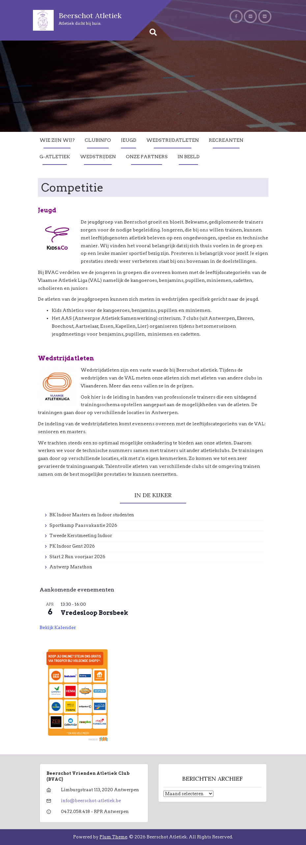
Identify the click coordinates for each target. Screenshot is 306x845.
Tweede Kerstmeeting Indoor (80, 535)
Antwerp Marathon (70, 566)
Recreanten (226, 140)
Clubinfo (98, 140)
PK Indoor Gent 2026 (72, 546)
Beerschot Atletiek (90, 15)
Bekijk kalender (58, 627)
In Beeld (189, 156)
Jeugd (128, 140)
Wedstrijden (98, 156)
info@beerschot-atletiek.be (91, 800)
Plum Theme (113, 836)
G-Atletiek (55, 156)
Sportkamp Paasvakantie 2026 (83, 525)
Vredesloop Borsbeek (94, 612)
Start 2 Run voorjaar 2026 (77, 556)
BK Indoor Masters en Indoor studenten (91, 514)
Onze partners (147, 156)
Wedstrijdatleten (172, 140)
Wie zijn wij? (57, 140)
